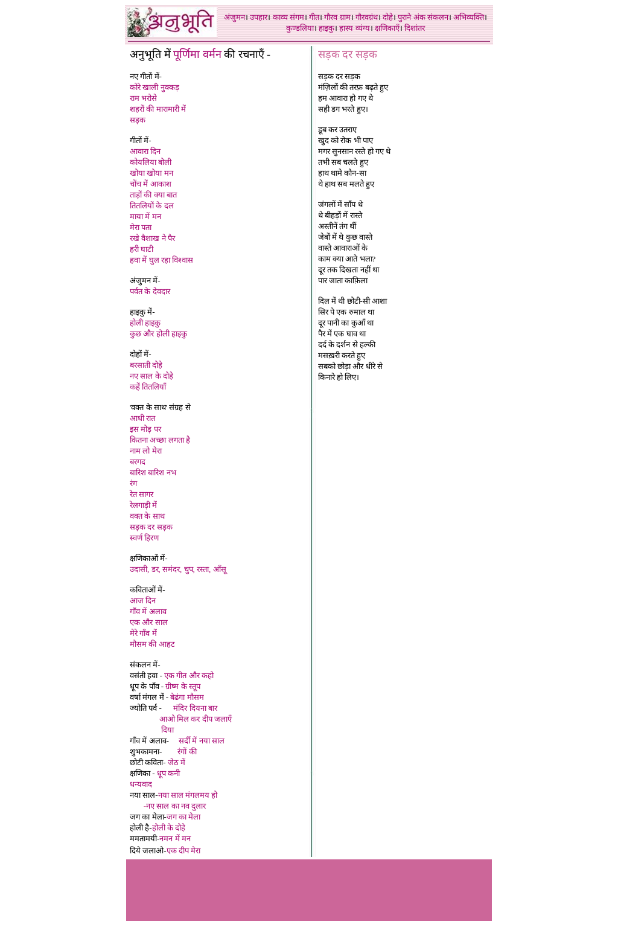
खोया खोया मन (151, 173)
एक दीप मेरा (185, 850)
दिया (167, 729)
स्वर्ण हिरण (144, 537)
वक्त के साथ (147, 516)
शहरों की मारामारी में (158, 109)
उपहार (258, 17)
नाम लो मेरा (146, 450)
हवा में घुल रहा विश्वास (161, 260)
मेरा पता (140, 227)
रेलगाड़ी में (143, 505)
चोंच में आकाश (150, 183)
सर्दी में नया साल (202, 740)
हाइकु (326, 28)
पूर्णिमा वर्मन (197, 54)
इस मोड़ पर (145, 429)
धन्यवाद (141, 784)
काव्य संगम (288, 17)
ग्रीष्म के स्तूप (182, 686)
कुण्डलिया (300, 28)
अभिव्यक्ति (468, 17)
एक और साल (149, 622)
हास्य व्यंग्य (354, 28)
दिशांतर (414, 28)
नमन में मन (175, 838)
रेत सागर (141, 494)
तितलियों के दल (152, 205)
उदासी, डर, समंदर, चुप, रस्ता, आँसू (178, 569)
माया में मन (145, 216)
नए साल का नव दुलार (176, 805)
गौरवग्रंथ (366, 17)
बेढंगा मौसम (186, 697)
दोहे (388, 17)
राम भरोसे (143, 98)
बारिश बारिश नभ (153, 472)
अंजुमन (234, 17)
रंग (133, 483)
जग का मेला (184, 816)
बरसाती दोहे (146, 365)
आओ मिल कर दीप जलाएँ (195, 718)
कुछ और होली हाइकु (158, 333)
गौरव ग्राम (337, 17)
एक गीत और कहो (189, 675)
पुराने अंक (411, 17)
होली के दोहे (169, 827)
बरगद (137, 461)
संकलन (437, 17)
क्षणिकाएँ (387, 28)
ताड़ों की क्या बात (153, 194)
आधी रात (142, 418)
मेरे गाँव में (143, 633)
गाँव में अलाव (148, 611)
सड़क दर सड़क (151, 526)
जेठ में (176, 762)
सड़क (137, 119)
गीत (314, 17)
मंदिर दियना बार (195, 708)
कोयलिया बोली (150, 162)
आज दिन (143, 600)
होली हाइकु (145, 322)
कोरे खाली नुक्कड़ (154, 87)
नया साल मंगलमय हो (188, 795)
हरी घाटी (141, 249)
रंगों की (186, 751)
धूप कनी (168, 773)
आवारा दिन (145, 151)
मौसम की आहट (152, 644)
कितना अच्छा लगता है (160, 439)
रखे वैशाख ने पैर (152, 238)
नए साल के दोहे (151, 375)
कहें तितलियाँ (148, 386)
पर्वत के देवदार (150, 291)
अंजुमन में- (145, 280)
